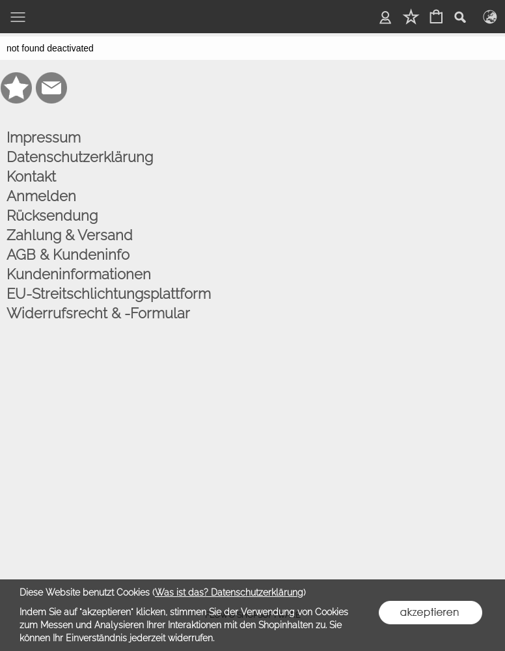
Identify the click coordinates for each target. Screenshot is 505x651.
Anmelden (41, 195)
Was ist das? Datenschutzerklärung (229, 592)
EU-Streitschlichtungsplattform (109, 293)
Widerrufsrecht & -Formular (98, 313)
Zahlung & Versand (70, 235)
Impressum (44, 137)
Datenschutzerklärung (80, 156)
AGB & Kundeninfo (68, 254)
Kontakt (31, 176)
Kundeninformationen (79, 274)
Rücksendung (52, 215)
